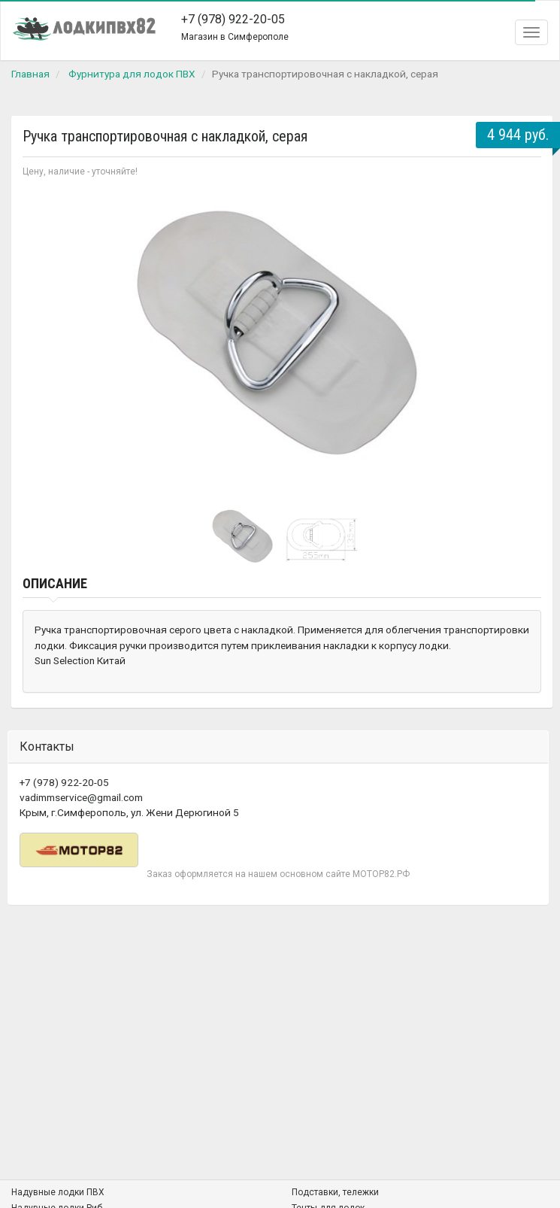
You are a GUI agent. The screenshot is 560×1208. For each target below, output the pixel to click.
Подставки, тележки (335, 1192)
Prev (42, 340)
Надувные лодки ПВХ (57, 1192)
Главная (30, 74)
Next (522, 340)
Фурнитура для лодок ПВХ (131, 74)
